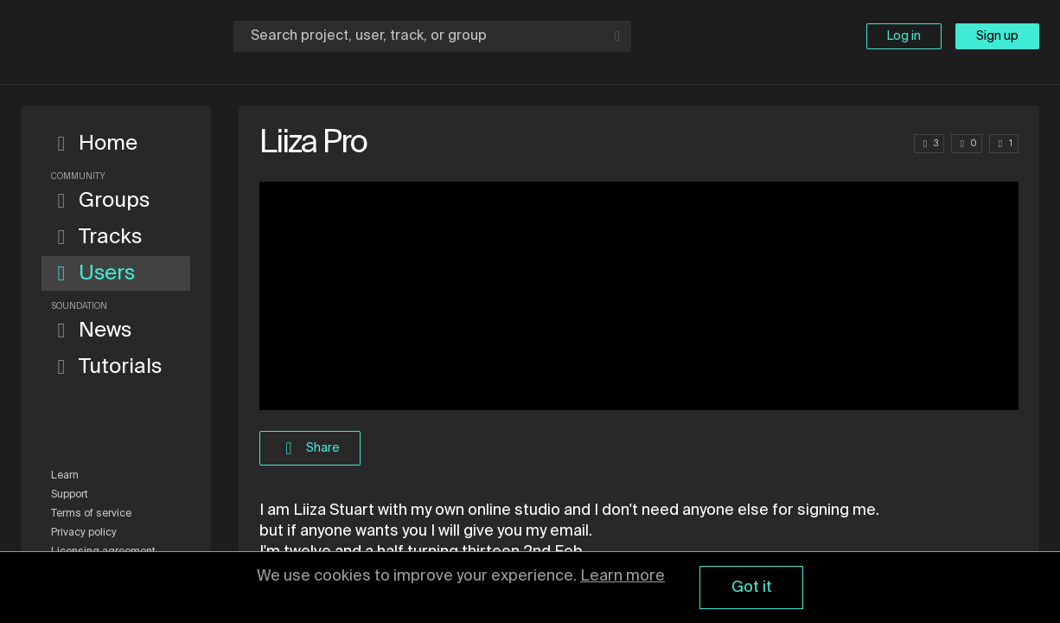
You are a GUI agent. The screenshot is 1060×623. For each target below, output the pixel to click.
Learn (65, 476)
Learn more (622, 576)
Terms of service (91, 514)
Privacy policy (84, 533)
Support (69, 495)
